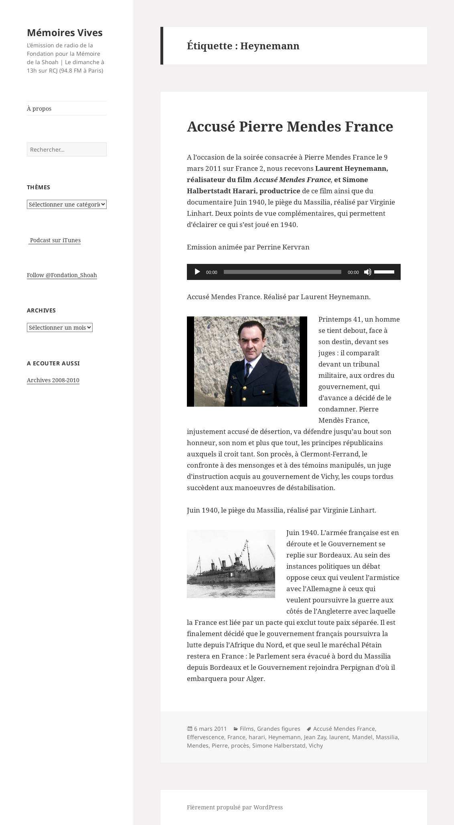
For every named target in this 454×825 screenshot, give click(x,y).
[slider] (283, 272)
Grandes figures (278, 728)
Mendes (198, 745)
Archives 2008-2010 (53, 380)
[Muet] (368, 272)
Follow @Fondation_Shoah (62, 275)
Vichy (316, 745)
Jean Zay (315, 737)
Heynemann (284, 737)
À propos (39, 108)
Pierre (220, 745)
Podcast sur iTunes (54, 240)
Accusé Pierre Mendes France (290, 126)
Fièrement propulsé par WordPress (235, 807)
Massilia (387, 737)
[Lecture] (197, 272)
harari (257, 737)
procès (240, 745)
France (236, 737)
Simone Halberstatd (279, 745)
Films (247, 728)
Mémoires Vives (65, 32)
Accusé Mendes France (344, 728)
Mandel (362, 737)
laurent (339, 737)
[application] (294, 272)
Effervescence (205, 737)
